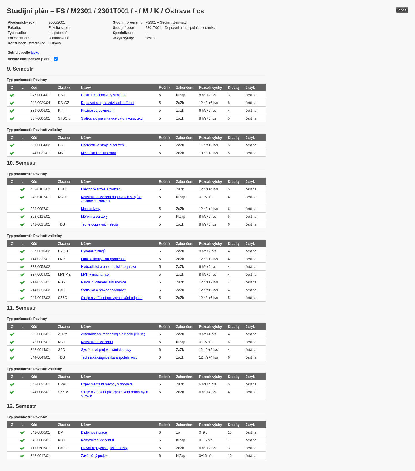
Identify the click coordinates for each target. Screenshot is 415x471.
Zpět (402, 10)
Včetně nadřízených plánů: (30, 59)
